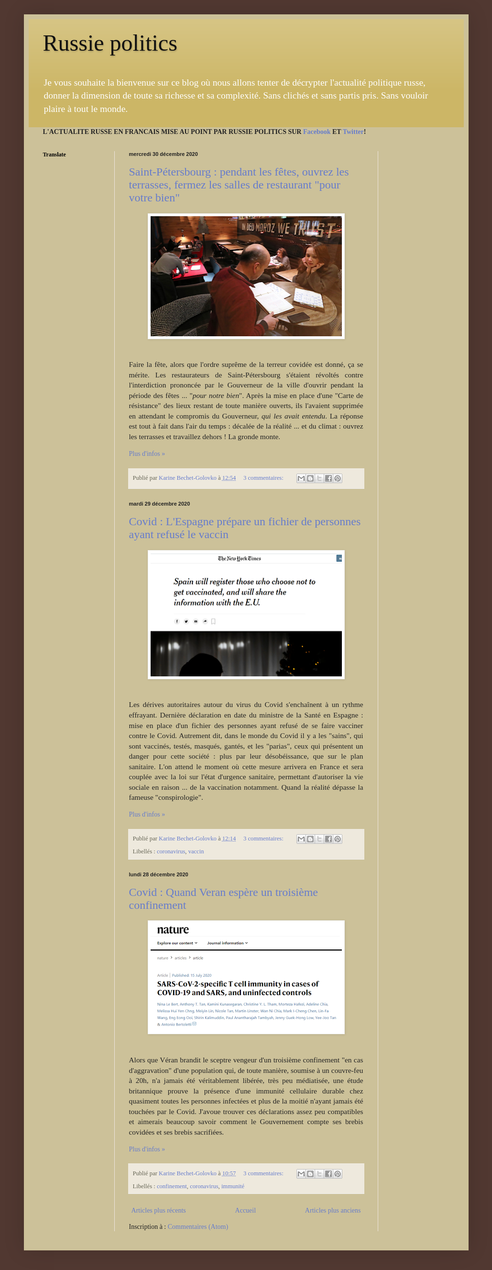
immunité (232, 1186)
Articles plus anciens (333, 1210)
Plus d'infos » (147, 453)
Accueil (245, 1210)
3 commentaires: (264, 478)
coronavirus (171, 851)
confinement (172, 1186)
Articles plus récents (158, 1210)
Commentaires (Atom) (198, 1226)
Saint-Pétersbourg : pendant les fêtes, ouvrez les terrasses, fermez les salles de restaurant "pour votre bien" (239, 185)
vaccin (196, 851)
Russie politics (110, 42)
